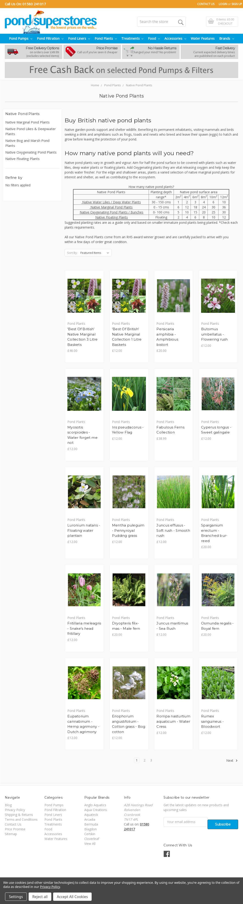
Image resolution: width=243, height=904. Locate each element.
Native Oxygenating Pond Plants (31, 152)
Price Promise (15, 829)
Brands (226, 38)
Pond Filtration (50, 38)
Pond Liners (79, 38)
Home (95, 85)
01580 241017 (34, 4)
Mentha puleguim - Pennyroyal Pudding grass (128, 530)
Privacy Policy (15, 810)
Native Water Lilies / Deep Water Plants (111, 202)
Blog (8, 805)
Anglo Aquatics (95, 805)
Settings (16, 896)
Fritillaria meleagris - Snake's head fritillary (84, 628)
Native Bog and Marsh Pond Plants (27, 143)
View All (90, 843)
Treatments (132, 38)
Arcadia (89, 819)
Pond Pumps (20, 38)
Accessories (175, 38)
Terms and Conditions (21, 819)
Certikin (89, 834)
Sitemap (11, 834)
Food (154, 38)
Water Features (203, 38)
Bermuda (91, 824)
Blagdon (90, 829)
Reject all (40, 896)
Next (232, 760)
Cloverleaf (91, 839)
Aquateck (91, 814)
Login (223, 4)
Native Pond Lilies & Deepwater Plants (30, 131)
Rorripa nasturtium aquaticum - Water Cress (173, 721)
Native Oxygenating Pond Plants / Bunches (111, 212)
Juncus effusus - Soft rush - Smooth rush (173, 530)
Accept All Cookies (72, 896)
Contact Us (205, 4)
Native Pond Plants (139, 85)
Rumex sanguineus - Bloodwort (212, 721)
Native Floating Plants (22, 158)
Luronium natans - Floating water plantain (83, 530)
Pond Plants (106, 38)
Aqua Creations (95, 810)
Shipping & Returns (19, 814)
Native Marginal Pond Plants (27, 122)
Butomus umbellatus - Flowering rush (214, 334)
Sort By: (72, 253)
